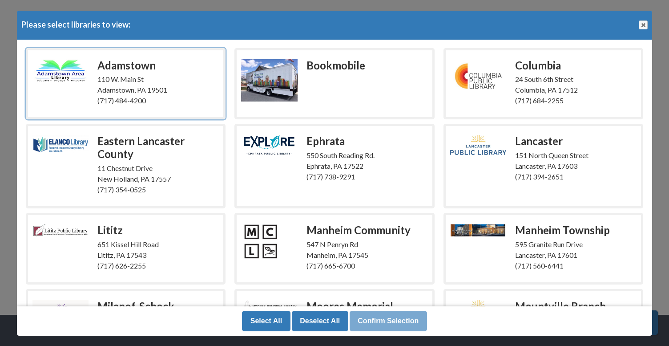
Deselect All (320, 321)
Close (643, 25)
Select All (266, 321)
